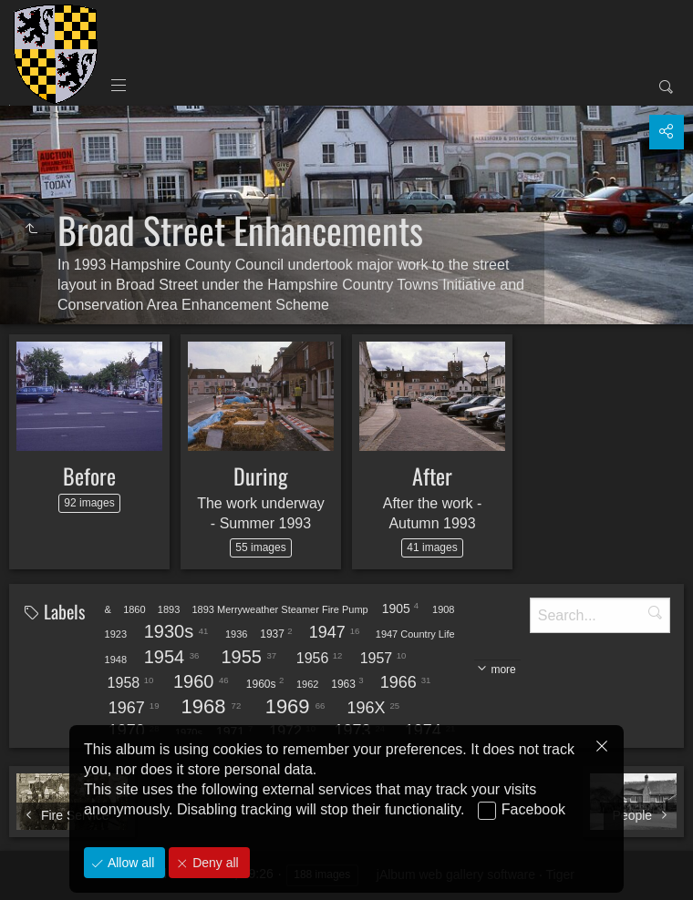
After (432, 475)
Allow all (129, 862)
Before (89, 475)
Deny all (213, 862)
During (260, 475)
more (503, 669)
